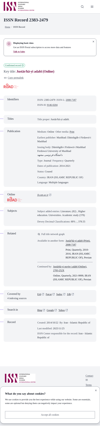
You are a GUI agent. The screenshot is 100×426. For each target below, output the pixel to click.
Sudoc (60, 294)
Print (72, 132)
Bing (39, 310)
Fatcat (49, 294)
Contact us (89, 378)
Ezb (39, 294)
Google (50, 310)
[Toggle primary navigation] (92, 6)
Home (7, 27)
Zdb (70, 294)
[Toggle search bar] (82, 6)
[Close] (96, 390)
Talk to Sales (19, 51)
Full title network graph (52, 234)
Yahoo (62, 310)
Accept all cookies (50, 414)
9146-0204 (52, 105)
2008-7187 (71, 100)
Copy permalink (14, 77)
